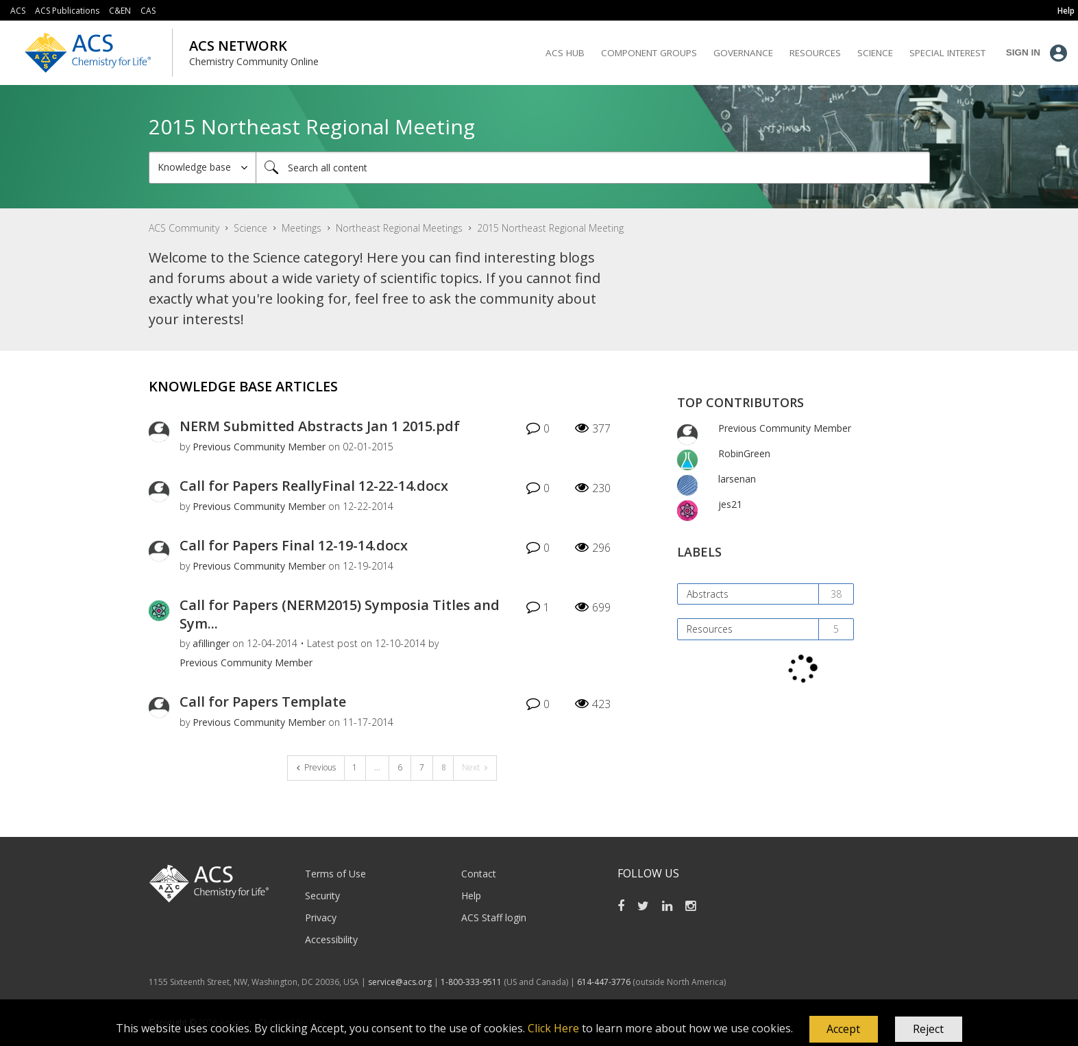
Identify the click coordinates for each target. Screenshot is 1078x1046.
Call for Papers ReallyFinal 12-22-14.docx (314, 485)
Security (322, 895)
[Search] (593, 167)
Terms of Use (335, 873)
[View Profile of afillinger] (211, 643)
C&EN (120, 10)
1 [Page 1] (354, 767)
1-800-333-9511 (471, 982)
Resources (710, 628)
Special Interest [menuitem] (947, 53)
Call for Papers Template (263, 701)
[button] (843, 1029)
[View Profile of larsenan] (737, 478)
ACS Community (184, 227)
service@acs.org (400, 982)
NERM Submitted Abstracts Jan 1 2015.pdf (320, 426)
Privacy (320, 917)
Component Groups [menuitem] (649, 53)
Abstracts (707, 593)
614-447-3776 (605, 982)
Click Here (553, 1028)
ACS (17, 10)
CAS (148, 10)
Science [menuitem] (875, 53)
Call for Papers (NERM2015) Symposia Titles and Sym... (340, 614)
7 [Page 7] (421, 767)
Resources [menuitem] (815, 53)
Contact (478, 873)
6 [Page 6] (399, 767)
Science (250, 227)
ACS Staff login (493, 917)
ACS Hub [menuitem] (565, 53)
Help (471, 895)
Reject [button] (928, 1028)
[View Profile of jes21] (730, 504)
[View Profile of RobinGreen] (744, 453)
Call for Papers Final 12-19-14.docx (294, 545)
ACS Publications (67, 10)
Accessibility (331, 939)
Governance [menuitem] (743, 53)
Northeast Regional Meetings (399, 227)
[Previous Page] (316, 768)
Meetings (301, 227)
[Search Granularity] (202, 167)
